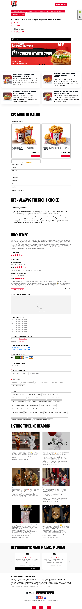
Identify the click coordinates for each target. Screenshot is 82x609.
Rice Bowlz (15, 177)
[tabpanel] (41, 54)
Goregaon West (34, 373)
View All (67, 288)
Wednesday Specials (17, 121)
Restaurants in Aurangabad (25, 580)
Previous (12, 561)
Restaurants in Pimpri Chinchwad (41, 584)
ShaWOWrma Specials (18, 164)
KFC (27, 554)
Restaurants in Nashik (52, 583)
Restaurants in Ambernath (49, 579)
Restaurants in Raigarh (36, 586)
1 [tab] (37, 64)
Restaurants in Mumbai (23, 583)
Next (70, 561)
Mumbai (21, 341)
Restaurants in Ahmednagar (19, 579)
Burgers (14, 174)
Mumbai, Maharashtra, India (18, 349)
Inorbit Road (15, 373)
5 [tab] (44, 64)
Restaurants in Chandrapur (25, 582)
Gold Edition (15, 171)
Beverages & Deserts (17, 190)
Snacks (14, 187)
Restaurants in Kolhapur (56, 582)
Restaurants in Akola (34, 579)
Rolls (13, 183)
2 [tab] (39, 64)
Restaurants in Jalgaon (41, 582)
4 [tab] (42, 64)
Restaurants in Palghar (23, 584)
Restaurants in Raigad (22, 586)
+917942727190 (18, 33)
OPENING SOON (31, 35)
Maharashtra (23, 339)
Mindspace (25, 373)
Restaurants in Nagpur (38, 583)
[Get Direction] (29, 349)
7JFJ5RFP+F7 (15, 347)
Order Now (35, 155)
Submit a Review (17, 289)
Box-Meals (14, 180)
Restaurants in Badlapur (42, 580)
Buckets (14, 167)
